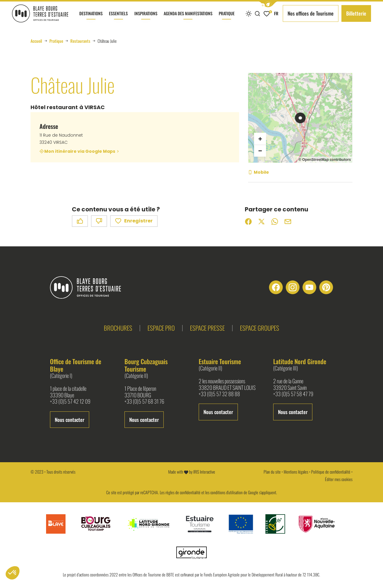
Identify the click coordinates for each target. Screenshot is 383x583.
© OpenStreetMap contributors (325, 160)
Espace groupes (259, 327)
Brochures (118, 327)
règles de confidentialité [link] (182, 492)
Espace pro (161, 327)
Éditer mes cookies (338, 479)
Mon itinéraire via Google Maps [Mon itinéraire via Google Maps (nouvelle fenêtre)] (79, 151)
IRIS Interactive (204, 471)
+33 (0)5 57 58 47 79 (293, 394)
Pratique (227, 18)
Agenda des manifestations (188, 18)
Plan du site (272, 471)
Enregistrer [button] (134, 221)
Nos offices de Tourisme (311, 13)
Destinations (91, 18)
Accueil (36, 41)
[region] (300, 118)
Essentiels (118, 18)
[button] (268, 4)
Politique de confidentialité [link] (330, 471)
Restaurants (80, 41)
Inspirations (145, 18)
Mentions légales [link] (296, 471)
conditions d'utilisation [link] (226, 492)
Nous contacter (69, 419)
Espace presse (207, 327)
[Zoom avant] (260, 139)
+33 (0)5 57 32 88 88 (219, 394)
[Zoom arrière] (260, 151)
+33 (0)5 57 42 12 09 (70, 401)
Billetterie (356, 13)
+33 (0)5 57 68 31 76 (144, 401)
